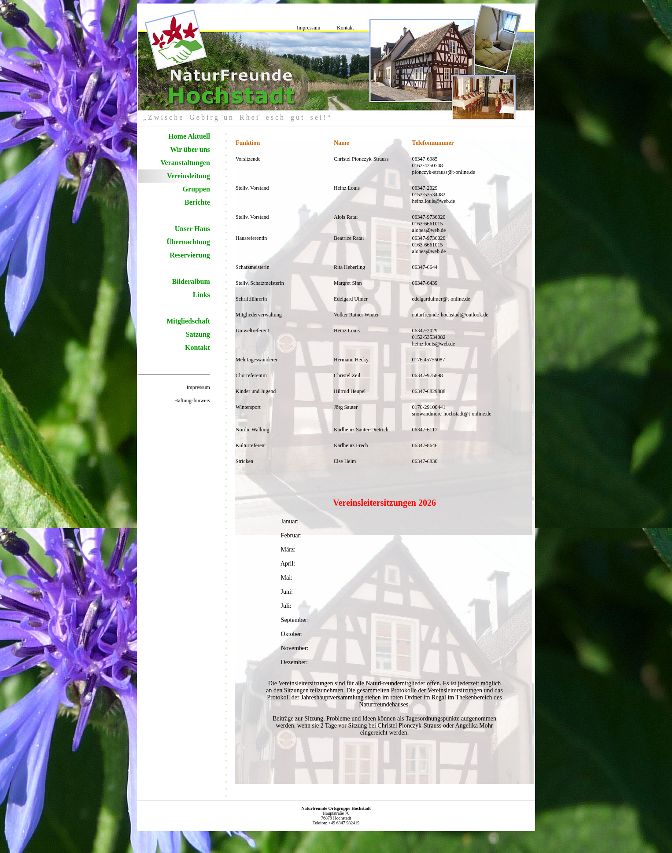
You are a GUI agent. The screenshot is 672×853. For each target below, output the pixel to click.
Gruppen (196, 189)
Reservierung (190, 255)
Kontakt (345, 28)
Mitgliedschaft (188, 321)
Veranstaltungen (185, 162)
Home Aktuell (189, 136)
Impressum (308, 28)
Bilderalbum (191, 281)
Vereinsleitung (188, 176)
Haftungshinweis (192, 400)
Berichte (197, 202)
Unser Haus (192, 228)
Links (201, 294)
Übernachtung (188, 242)
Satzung (198, 334)
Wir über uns (190, 149)
